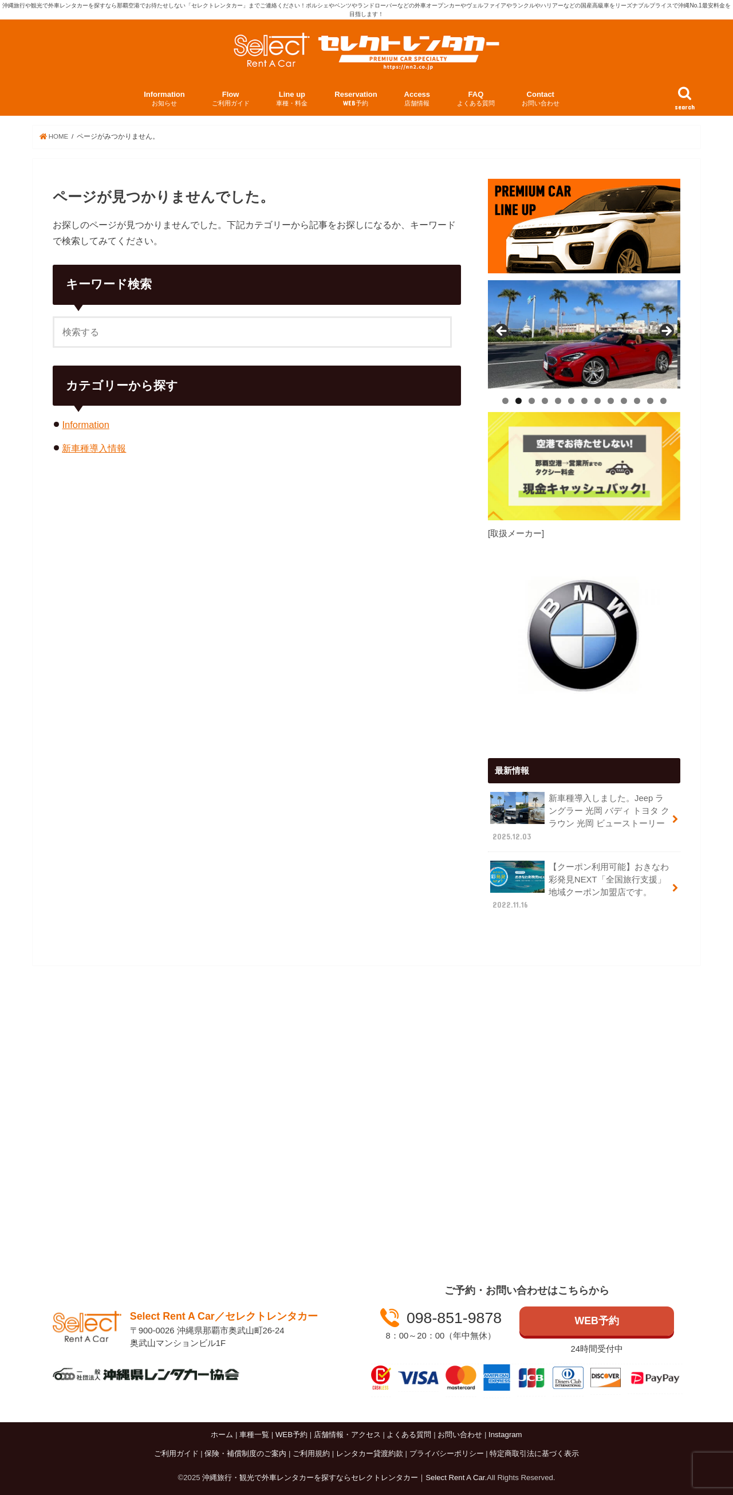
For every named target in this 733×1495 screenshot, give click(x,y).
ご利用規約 (311, 1453)
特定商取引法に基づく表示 (534, 1453)
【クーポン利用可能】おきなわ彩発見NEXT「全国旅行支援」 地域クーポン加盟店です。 (579, 885)
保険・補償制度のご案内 (245, 1453)
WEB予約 (596, 1321)
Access (417, 99)
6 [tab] (571, 400)
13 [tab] (664, 400)
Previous (502, 331)
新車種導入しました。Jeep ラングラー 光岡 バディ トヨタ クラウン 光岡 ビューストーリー (579, 816)
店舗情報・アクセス (347, 1434)
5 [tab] (558, 400)
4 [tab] (545, 400)
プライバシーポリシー (446, 1453)
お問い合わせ (460, 1434)
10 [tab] (624, 400)
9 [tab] (611, 400)
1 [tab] (505, 400)
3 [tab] (532, 400)
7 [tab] (584, 400)
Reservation (355, 99)
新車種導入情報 (94, 448)
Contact (540, 99)
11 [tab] (637, 400)
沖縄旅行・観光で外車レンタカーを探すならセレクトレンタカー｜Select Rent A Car (343, 1477)
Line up (292, 99)
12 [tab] (650, 400)
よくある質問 (409, 1434)
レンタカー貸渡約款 (369, 1453)
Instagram (505, 1434)
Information (164, 99)
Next (666, 331)
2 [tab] (518, 400)
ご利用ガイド (176, 1453)
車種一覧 (254, 1434)
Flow (231, 99)
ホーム (222, 1434)
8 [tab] (597, 400)
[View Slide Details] (584, 334)
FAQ (476, 99)
